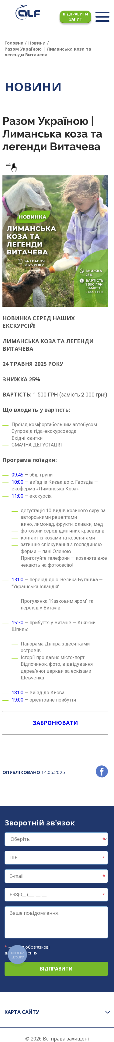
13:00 (17, 579)
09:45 (17, 474)
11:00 (17, 496)
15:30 (17, 622)
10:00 (17, 482)
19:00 (17, 699)
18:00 (17, 692)
